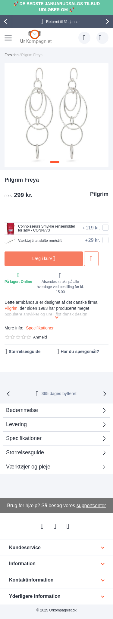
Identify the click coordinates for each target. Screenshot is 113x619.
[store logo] (36, 37)
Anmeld (40, 337)
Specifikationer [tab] (24, 438)
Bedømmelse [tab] (22, 410)
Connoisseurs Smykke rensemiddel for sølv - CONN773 (40, 228)
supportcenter (91, 505)
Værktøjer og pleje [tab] (28, 467)
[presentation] (6, 21)
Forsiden (12, 55)
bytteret (59, 393)
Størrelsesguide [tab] (25, 452)
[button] (54, 162)
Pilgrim (99, 194)
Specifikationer (40, 328)
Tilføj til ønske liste (91, 258)
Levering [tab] (16, 424)
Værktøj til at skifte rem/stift (33, 241)
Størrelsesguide (25, 351)
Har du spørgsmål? (80, 351)
